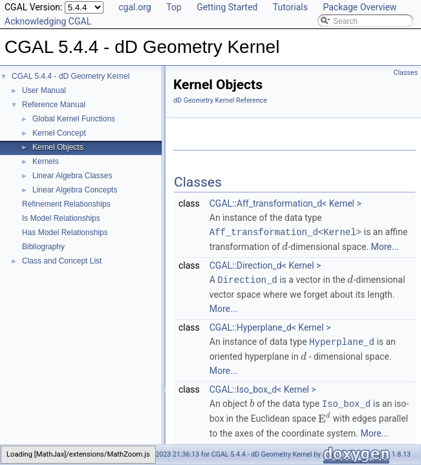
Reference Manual (53, 104)
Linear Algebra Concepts (74, 189)
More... (384, 246)
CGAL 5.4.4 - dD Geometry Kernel (70, 76)
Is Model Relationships (61, 218)
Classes (406, 72)
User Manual (44, 90)
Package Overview (359, 7)
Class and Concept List (62, 260)
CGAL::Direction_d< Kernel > (265, 265)
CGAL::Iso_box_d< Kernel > (263, 387)
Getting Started (227, 7)
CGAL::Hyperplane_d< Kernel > (270, 326)
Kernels (45, 161)
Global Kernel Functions (73, 118)
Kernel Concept (59, 133)
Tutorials (290, 7)
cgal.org (134, 7)
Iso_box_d (346, 401)
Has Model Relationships (65, 232)
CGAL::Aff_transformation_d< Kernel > (286, 203)
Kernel (339, 231)
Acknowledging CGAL (48, 21)
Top (174, 7)
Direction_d (247, 279)
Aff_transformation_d (264, 231)
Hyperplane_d (341, 340)
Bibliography (43, 246)
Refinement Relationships (66, 204)
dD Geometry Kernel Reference (220, 100)
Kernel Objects (57, 147)
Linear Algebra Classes (72, 175)
